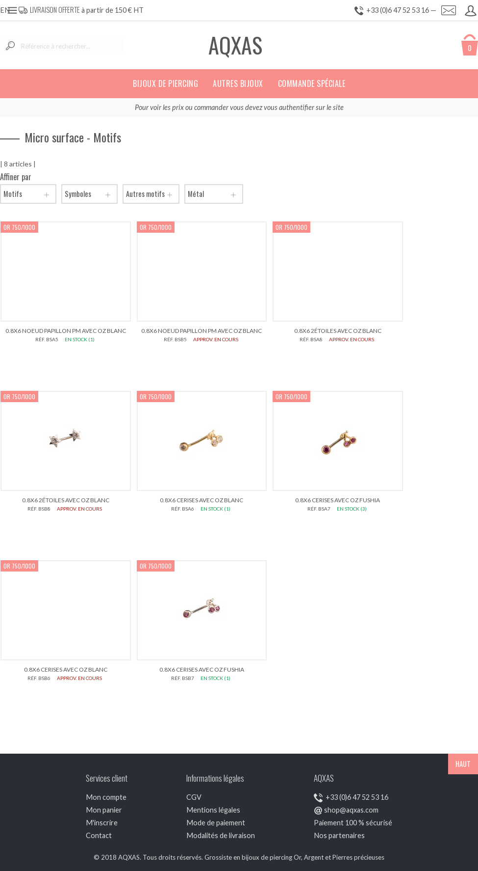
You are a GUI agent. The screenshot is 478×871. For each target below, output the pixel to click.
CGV (193, 797)
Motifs (28, 194)
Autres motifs (151, 194)
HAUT (463, 764)
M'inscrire (102, 822)
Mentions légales (213, 810)
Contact (99, 835)
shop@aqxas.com (351, 810)
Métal (214, 194)
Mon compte (106, 797)
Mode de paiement (215, 822)
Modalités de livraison (220, 835)
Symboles (89, 194)
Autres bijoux (238, 83)
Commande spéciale (312, 83)
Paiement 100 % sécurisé (353, 822)
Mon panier (104, 810)
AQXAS (235, 45)
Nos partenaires (339, 835)
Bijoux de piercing (165, 83)
